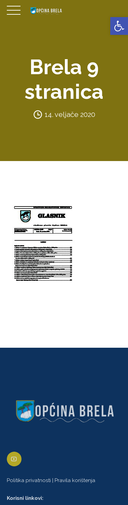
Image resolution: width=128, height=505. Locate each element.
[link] (119, 26)
